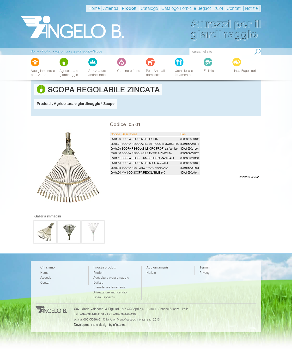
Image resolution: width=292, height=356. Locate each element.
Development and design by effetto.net (100, 325)
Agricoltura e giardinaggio (111, 277)
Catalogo (149, 8)
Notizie (251, 8)
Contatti (234, 8)
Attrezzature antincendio (110, 292)
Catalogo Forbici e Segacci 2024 (192, 8)
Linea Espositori (104, 297)
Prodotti (129, 8)
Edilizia (98, 282)
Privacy (204, 272)
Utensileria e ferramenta (109, 287)
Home (94, 8)
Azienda (110, 8)
